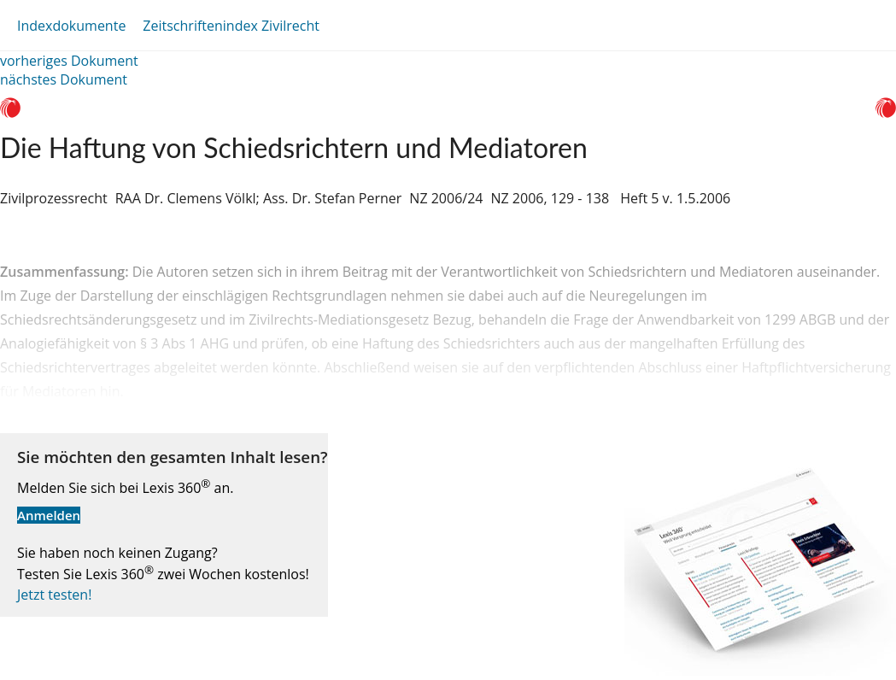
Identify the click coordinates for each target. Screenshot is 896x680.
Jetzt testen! (54, 594)
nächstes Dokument (63, 79)
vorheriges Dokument (69, 60)
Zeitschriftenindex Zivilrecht (231, 25)
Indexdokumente (71, 25)
